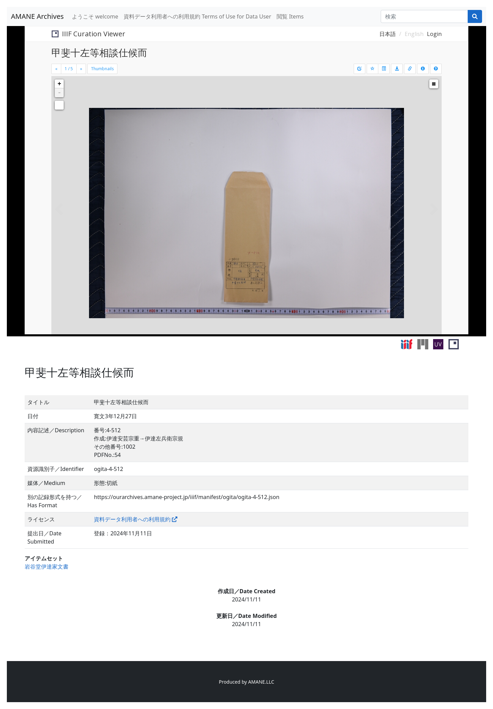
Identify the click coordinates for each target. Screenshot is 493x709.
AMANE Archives (37, 16)
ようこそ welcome (95, 16)
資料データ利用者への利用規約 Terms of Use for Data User (197, 16)
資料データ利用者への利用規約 (132, 519)
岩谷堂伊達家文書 (46, 566)
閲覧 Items (290, 16)
